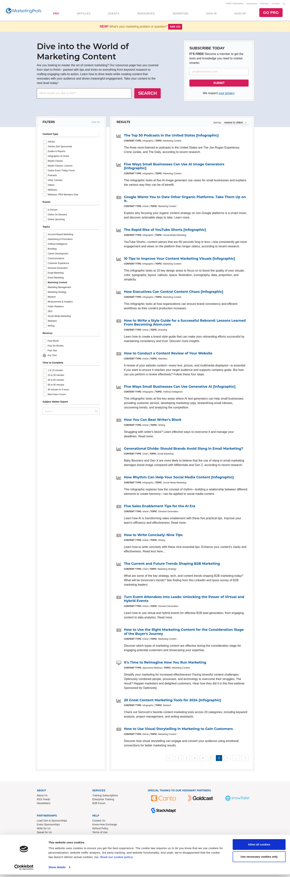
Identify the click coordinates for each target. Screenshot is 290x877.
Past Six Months (56, 346)
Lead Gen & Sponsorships (52, 821)
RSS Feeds (43, 800)
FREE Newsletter (235, 4)
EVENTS (113, 13)
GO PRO (271, 13)
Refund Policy (100, 828)
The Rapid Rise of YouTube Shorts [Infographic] (165, 230)
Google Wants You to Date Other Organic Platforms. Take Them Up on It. (185, 200)
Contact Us (98, 821)
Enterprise (252, 4)
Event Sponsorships (48, 825)
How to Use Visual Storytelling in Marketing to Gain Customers (178, 730)
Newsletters (43, 803)
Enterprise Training (103, 800)
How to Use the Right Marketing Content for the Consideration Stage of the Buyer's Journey (184, 632)
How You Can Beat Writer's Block (152, 420)
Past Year (52, 351)
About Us (42, 796)
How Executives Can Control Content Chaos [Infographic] (173, 292)
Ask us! (175, 27)
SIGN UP (240, 13)
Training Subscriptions (105, 796)
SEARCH (147, 93)
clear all (95, 123)
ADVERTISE (180, 13)
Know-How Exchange (104, 825)
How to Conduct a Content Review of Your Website (168, 354)
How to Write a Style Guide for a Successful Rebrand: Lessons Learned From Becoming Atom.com (185, 323)
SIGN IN (211, 13)
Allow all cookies (259, 847)
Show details (57, 869)
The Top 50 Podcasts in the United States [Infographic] (171, 136)
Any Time (52, 356)
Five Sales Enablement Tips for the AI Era (159, 507)
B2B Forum (98, 803)
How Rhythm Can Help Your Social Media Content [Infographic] (179, 478)
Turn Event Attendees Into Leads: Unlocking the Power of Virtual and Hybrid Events (184, 600)
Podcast (264, 4)
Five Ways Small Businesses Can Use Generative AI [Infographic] (179, 387)
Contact (276, 4)
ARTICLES (84, 13)
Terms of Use (99, 832)
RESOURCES (146, 13)
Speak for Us (44, 832)
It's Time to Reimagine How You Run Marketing (165, 663)
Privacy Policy (100, 836)
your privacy (226, 93)
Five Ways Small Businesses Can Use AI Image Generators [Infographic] (174, 167)
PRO (56, 13)
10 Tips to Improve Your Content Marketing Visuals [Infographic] (179, 259)
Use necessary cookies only (259, 859)
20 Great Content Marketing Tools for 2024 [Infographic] (172, 701)
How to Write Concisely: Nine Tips (153, 536)
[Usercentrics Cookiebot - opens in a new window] (24, 870)
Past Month (53, 341)
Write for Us (43, 828)
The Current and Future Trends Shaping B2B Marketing (172, 564)
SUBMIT (219, 83)
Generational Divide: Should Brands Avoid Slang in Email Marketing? (183, 449)
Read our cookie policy (116, 859)
